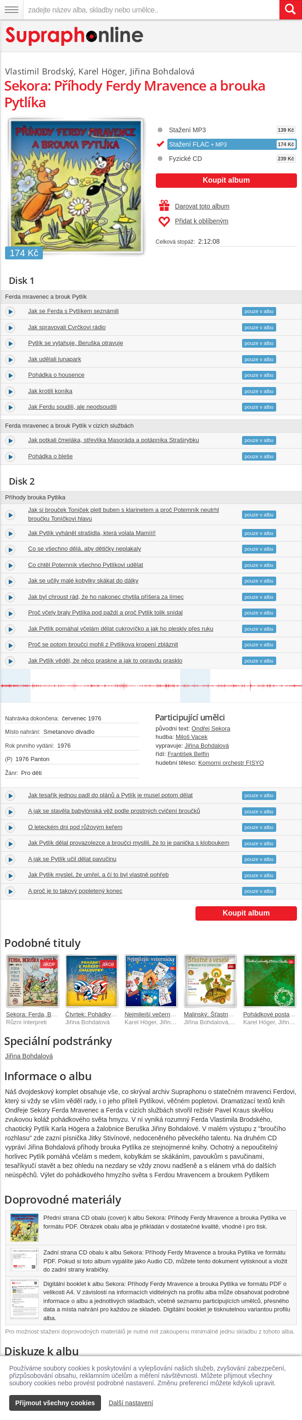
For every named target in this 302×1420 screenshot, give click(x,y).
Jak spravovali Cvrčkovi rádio (67, 327)
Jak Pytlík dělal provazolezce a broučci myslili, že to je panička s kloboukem (128, 842)
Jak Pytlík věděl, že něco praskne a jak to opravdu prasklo (105, 660)
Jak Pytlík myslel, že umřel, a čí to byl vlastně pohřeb (98, 874)
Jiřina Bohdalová (206, 745)
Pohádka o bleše (50, 456)
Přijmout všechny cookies (55, 1403)
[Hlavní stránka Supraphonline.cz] (75, 36)
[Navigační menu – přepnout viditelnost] (11, 9)
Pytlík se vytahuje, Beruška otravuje (75, 342)
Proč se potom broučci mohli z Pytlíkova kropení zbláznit (103, 644)
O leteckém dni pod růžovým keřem (75, 827)
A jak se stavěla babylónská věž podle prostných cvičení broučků (114, 810)
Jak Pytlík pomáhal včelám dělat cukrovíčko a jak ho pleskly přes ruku (120, 628)
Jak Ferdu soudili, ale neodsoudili (72, 406)
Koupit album (226, 180)
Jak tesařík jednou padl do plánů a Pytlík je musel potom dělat (110, 795)
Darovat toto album (194, 206)
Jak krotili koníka (50, 390)
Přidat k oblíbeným (193, 221)
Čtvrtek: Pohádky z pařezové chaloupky (118, 1014)
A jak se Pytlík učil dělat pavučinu (72, 858)
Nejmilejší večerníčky (152, 1014)
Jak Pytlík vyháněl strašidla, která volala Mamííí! (92, 532)
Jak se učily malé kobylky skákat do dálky (83, 580)
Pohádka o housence (56, 374)
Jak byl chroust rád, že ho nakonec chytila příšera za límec (106, 596)
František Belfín (188, 753)
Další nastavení (131, 1403)
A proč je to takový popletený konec (75, 890)
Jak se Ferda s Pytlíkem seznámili (73, 310)
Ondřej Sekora (211, 728)
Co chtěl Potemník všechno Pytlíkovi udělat (85, 564)
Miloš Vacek (191, 736)
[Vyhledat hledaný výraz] (290, 9)
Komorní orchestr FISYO (231, 762)
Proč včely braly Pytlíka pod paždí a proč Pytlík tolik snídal (105, 612)
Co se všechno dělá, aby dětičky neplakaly (84, 548)
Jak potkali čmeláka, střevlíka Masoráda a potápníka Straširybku (113, 439)
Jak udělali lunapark (54, 359)
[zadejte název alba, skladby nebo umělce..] (151, 9)
